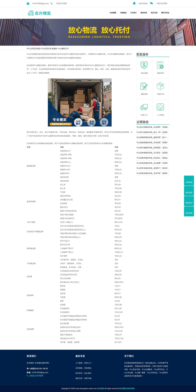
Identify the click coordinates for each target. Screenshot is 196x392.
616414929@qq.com (40, 372)
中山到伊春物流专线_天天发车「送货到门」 (153, 152)
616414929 (140, 3)
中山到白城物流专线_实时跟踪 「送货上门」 (154, 147)
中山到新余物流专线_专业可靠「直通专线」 (153, 173)
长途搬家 (113, 13)
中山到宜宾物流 (34, 48)
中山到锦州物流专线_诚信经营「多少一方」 (153, 137)
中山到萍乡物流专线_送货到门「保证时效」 (153, 168)
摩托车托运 (165, 13)
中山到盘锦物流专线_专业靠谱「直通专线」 (153, 142)
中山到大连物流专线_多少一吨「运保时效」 (153, 132)
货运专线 (154, 13)
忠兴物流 (100, 388)
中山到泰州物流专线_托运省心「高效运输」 (153, 158)
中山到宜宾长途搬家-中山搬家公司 (54, 48)
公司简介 (133, 13)
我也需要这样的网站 (127, 388)
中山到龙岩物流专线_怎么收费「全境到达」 (153, 163)
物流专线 (143, 13)
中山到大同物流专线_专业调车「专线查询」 (153, 127)
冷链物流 (123, 13)
